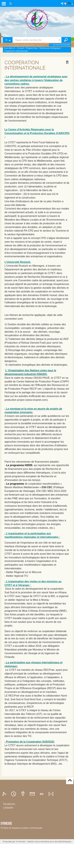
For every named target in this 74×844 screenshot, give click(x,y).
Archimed (20, 841)
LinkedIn (8, 807)
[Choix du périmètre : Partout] (8, 40)
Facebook (9, 804)
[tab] (4, 794)
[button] (62, 3)
